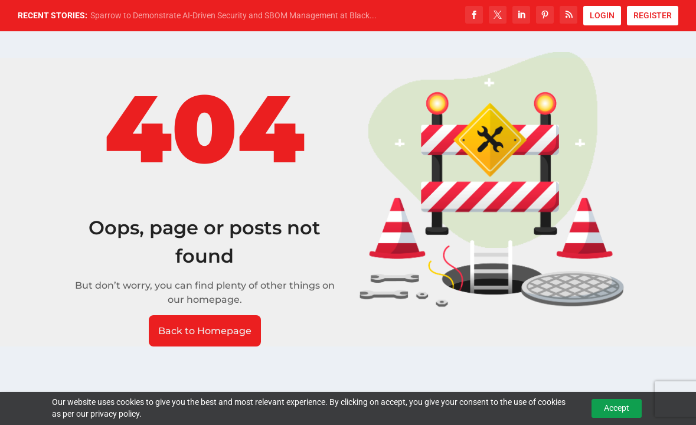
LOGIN (602, 15)
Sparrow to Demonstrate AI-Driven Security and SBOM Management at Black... (233, 15)
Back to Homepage (204, 330)
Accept (616, 408)
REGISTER (652, 15)
